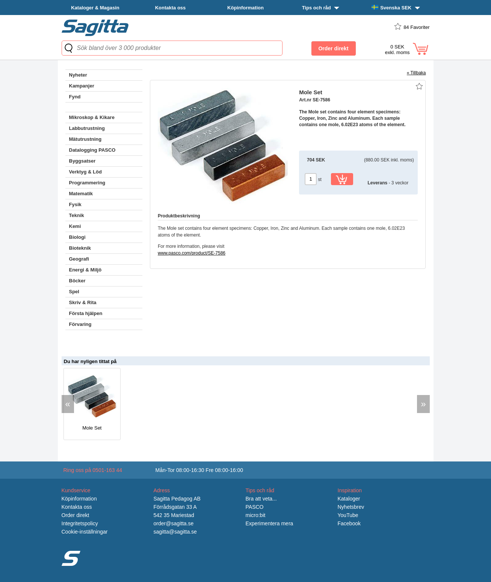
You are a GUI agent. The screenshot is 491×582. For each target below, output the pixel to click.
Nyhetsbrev (351, 507)
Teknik (76, 215)
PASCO (255, 507)
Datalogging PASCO (92, 150)
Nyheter (78, 75)
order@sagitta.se (174, 523)
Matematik (81, 193)
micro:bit (256, 515)
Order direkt (75, 515)
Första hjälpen (86, 313)
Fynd (75, 97)
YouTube (348, 515)
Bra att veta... (261, 499)
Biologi (77, 237)
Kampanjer (81, 86)
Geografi (79, 259)
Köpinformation (245, 8)
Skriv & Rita (83, 302)
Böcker (77, 280)
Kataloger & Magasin (95, 8)
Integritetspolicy (80, 523)
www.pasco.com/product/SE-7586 (191, 253)
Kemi (75, 226)
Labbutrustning (87, 128)
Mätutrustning (85, 139)
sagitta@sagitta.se (175, 532)
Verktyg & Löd (85, 172)
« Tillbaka (416, 72)
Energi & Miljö (85, 270)
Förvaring (80, 324)
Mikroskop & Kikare (92, 117)
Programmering (87, 182)
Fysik (75, 204)
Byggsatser (82, 161)
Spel (74, 291)
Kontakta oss (170, 8)
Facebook (349, 523)
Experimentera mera (269, 523)
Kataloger (349, 499)
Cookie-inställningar (85, 532)
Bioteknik (80, 248)
